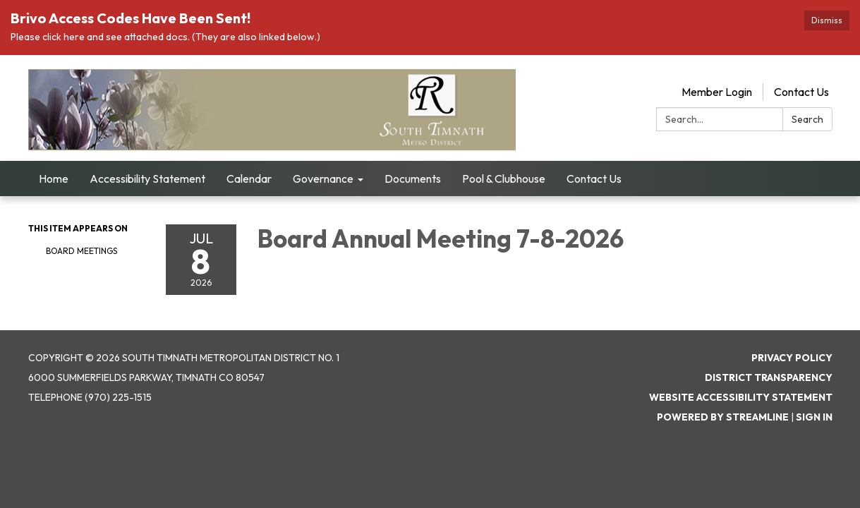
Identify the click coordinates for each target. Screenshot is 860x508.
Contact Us (801, 92)
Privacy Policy (791, 357)
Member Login (717, 92)
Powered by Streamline (723, 417)
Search (807, 119)
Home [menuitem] (53, 178)
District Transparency (768, 377)
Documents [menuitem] (412, 178)
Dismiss (826, 20)
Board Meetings (81, 251)
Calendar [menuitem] (249, 178)
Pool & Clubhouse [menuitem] (503, 178)
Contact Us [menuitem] (594, 178)
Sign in (814, 417)
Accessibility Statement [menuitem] (147, 178)
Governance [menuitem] (323, 178)
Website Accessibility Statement (740, 397)
